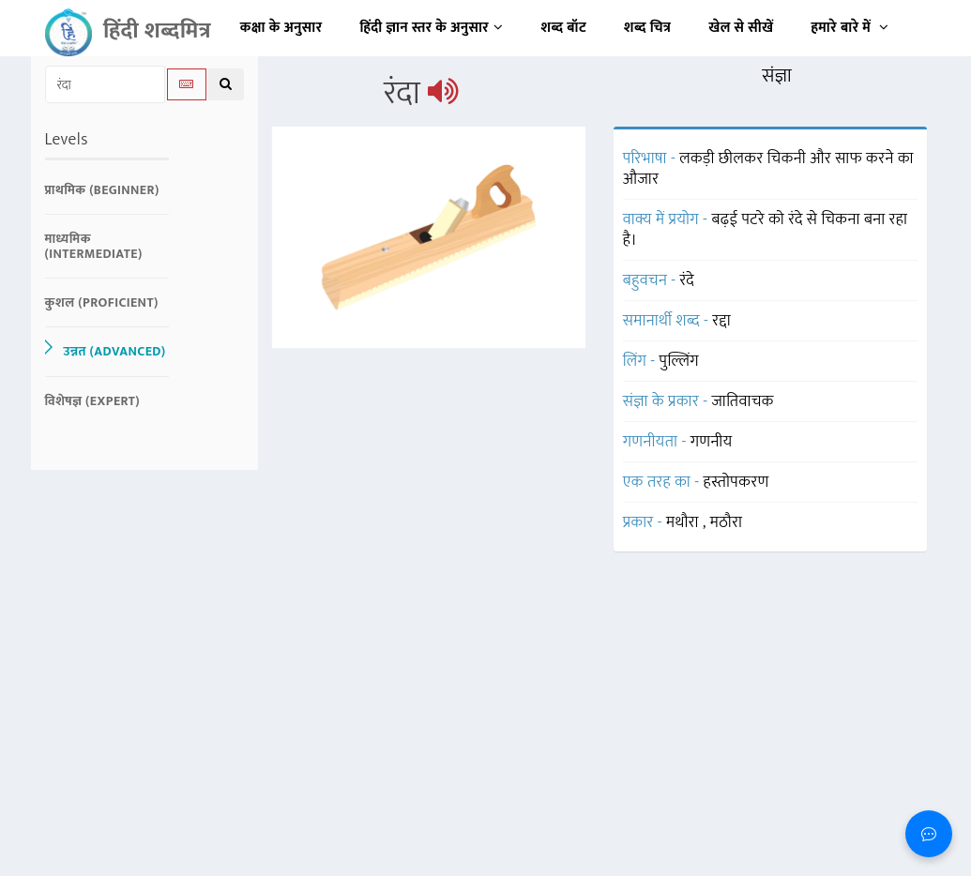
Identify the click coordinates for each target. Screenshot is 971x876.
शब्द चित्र (647, 27)
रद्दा (721, 321)
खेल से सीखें (740, 27)
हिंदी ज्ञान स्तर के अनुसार (432, 27)
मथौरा (684, 522)
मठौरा (726, 522)
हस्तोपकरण (736, 482)
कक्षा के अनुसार (281, 27)
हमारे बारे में (849, 27)
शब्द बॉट (564, 27)
